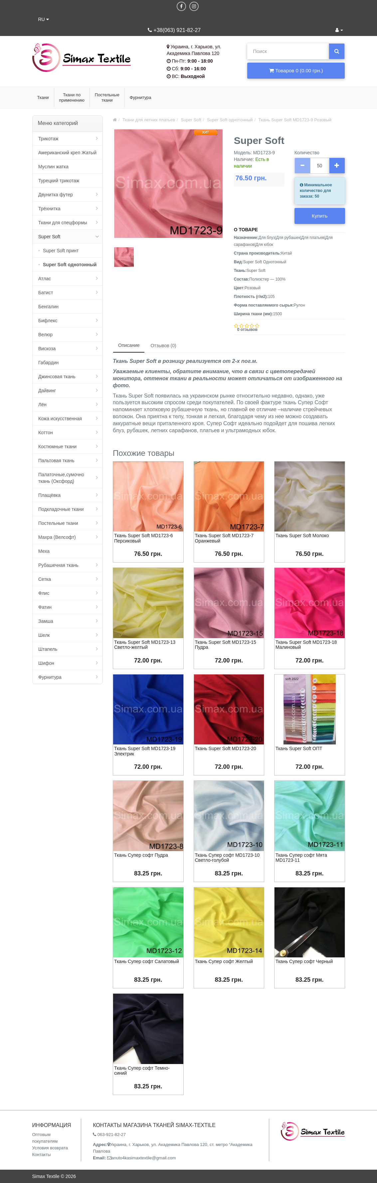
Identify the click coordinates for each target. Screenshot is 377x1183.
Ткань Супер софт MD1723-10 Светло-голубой (227, 857)
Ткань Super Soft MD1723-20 (225, 748)
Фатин (45, 607)
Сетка (44, 579)
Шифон (46, 663)
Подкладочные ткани (61, 509)
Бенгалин (48, 306)
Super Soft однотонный (69, 264)
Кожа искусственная (60, 418)
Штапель (47, 649)
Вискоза (47, 348)
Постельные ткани (58, 523)
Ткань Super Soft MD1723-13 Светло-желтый (144, 644)
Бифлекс (47, 320)
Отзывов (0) (163, 345)
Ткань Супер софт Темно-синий (142, 1070)
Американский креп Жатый (67, 152)
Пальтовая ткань (56, 460)
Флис (43, 593)
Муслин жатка (53, 166)
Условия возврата (50, 1147)
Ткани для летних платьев (148, 119)
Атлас (44, 278)
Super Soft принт (61, 250)
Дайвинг (47, 390)
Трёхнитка (49, 208)
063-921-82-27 (109, 1134)
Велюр (45, 334)
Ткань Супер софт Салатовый (146, 961)
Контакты (41, 1154)
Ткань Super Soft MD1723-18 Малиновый (306, 644)
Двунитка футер (55, 194)
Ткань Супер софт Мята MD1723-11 (301, 857)
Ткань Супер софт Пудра (141, 855)
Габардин (48, 362)
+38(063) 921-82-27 (174, 30)
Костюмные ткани (57, 446)
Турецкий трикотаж (58, 180)
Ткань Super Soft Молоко (302, 535)
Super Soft (49, 236)
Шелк (44, 635)
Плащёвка (49, 495)
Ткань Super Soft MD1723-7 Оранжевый (224, 538)
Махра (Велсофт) (57, 537)
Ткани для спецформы (62, 222)
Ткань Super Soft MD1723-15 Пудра (225, 644)
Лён (42, 404)
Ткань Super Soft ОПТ (299, 748)
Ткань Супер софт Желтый (224, 961)
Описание (128, 345)
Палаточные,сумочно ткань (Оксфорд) (61, 478)
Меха (44, 551)
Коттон (45, 432)
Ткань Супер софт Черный (304, 961)
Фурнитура (50, 677)
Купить (319, 216)
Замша (45, 621)
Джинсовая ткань (57, 376)
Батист (45, 292)
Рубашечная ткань (58, 565)
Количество (306, 152)
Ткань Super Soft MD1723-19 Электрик (144, 751)
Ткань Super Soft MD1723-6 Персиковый (143, 538)
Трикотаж (48, 138)
